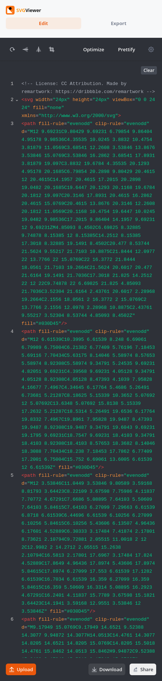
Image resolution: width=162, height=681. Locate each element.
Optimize (93, 49)
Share (143, 669)
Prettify (126, 49)
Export (118, 23)
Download (106, 669)
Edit (43, 23)
